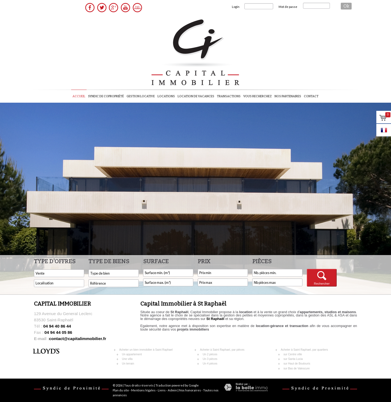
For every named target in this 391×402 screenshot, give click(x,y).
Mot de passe (288, 6)
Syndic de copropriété (106, 96)
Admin (172, 390)
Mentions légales (143, 390)
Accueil (78, 96)
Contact (311, 96)
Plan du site (121, 390)
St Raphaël (215, 319)
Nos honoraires (190, 390)
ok (346, 6)
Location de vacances (196, 96)
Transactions (229, 96)
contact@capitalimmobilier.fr (70, 338)
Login (235, 6)
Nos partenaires (288, 96)
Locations (166, 96)
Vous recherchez (257, 96)
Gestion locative (141, 96)
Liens (162, 390)
